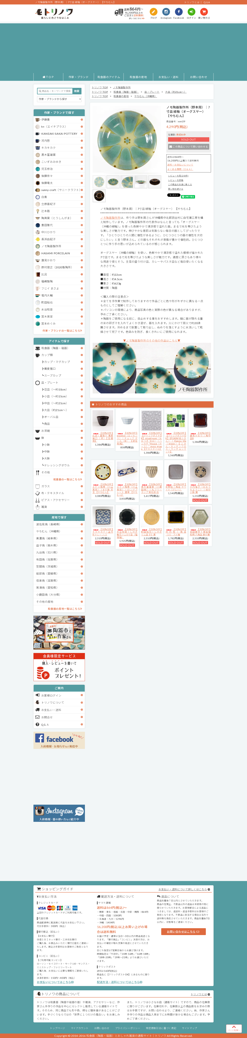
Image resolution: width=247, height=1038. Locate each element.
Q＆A (207, 2)
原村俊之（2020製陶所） (57, 267)
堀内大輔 (47, 295)
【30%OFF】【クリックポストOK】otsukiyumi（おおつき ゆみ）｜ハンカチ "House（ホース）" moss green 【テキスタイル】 (151, 441)
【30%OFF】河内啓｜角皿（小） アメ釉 (176, 532)
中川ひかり (48, 232)
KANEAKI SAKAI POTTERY (59, 133)
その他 (45, 472)
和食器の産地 (138, 77)
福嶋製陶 (47, 281)
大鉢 (47, 458)
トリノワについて (52, 702)
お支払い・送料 (168, 77)
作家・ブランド (79, 77)
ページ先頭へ (234, 1028)
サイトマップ (189, 1028)
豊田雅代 (47, 225)
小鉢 (47, 444)
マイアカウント (80, 1028)
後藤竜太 (47, 182)
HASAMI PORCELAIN (55, 253)
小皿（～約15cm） (56, 396)
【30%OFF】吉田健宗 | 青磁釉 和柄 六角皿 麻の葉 (200, 532)
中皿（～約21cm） (56, 403)
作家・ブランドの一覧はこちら (62, 330)
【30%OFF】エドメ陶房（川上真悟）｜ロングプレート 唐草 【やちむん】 (127, 489)
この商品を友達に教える (180, 184)
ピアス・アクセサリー (55, 499)
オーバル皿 (51, 416)
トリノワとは (191, 2)
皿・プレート (49, 382)
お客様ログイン (48, 695)
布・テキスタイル (52, 493)
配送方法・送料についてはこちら (119, 982)
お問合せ (44, 717)
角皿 (47, 423)
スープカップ (52, 375)
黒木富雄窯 (48, 154)
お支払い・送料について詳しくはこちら (182, 889)
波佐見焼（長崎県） (49, 524)
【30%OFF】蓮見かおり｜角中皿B (200, 436)
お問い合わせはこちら (183, 931)
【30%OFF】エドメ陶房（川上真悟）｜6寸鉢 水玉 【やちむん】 (102, 488)
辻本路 (45, 211)
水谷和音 (47, 309)
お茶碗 (45, 430)
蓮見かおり (48, 260)
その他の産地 (44, 601)
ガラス (45, 486)
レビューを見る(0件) (178, 175)
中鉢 (47, 451)
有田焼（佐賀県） (47, 559)
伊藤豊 (45, 119)
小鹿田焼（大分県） (49, 594)
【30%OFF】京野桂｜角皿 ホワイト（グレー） (176, 487)
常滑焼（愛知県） (47, 587)
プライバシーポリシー (127, 1028)
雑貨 (44, 506)
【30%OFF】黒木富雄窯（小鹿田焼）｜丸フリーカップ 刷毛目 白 (151, 488)
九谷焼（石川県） (47, 552)
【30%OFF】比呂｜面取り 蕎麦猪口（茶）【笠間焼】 (102, 437)
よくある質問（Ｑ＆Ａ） (180, 169)
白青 (44, 197)
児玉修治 (47, 168)
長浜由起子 (48, 239)
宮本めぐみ (48, 323)
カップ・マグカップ (57, 361)
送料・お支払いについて (180, 164)
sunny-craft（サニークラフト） (61, 189)
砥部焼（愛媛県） (47, 573)
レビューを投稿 (175, 180)
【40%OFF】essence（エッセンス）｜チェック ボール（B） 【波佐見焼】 (127, 438)
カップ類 (47, 355)
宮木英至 (47, 316)
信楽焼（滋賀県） (47, 580)
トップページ (57, 1028)
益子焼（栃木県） (47, 545)
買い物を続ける (175, 189)
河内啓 (45, 140)
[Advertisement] (123, 47)
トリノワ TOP (100, 87)
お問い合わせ (198, 77)
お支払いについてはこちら (55, 982)
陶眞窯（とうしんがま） (57, 218)
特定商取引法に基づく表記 (161, 1028)
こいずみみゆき (51, 161)
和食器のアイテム (108, 77)
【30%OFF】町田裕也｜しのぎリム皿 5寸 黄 (151, 532)
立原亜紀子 (48, 204)
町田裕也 (47, 302)
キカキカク (48, 147)
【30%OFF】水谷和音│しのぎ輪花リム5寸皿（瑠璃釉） (127, 533)
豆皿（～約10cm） (56, 389)
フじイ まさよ (50, 288)
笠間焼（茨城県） (47, 566)
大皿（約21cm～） (56, 410)
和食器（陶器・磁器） (55, 348)
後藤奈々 (47, 175)
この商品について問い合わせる (188, 146)
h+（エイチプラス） (54, 126)
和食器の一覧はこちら (67, 479)
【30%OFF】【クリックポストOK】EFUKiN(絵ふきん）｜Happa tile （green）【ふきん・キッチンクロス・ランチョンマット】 (176, 442)
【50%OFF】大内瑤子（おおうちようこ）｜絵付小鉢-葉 (200, 488)
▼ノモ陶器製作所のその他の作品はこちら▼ (151, 340)
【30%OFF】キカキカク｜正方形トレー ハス (102, 532)
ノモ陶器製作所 (51, 246)
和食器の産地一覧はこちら (65, 608)
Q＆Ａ (42, 724)
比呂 (44, 274)
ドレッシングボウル (57, 465)
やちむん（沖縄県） (49, 531)
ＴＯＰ (48, 77)
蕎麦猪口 (50, 368)
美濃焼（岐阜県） (47, 538)
